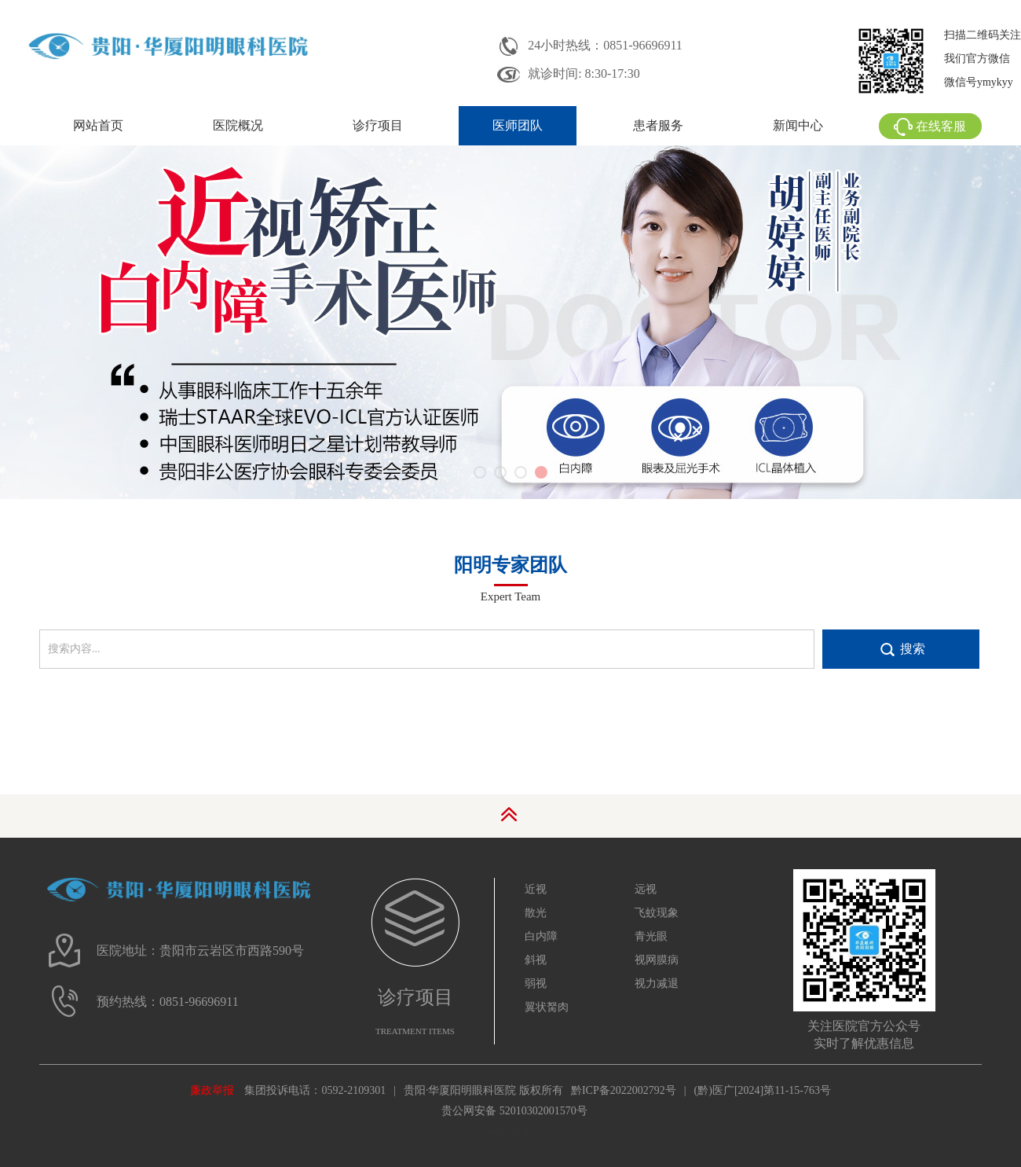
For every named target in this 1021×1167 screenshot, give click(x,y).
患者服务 (658, 125)
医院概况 (238, 125)
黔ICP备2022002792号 (623, 1090)
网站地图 (510, 1132)
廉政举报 (212, 1090)
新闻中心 (798, 125)
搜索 (912, 648)
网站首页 (98, 125)
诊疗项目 (378, 125)
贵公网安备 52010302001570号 (514, 1111)
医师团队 (517, 125)
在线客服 (930, 126)
